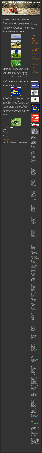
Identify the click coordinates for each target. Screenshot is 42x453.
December (33, 33)
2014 (32, 32)
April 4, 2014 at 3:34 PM (7, 139)
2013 (32, 77)
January (33, 76)
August (33, 36)
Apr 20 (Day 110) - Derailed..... (34, 50)
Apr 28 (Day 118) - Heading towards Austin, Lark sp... (35, 41)
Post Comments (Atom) (7, 154)
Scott (4, 139)
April (32, 39)
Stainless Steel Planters (6, 132)
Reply (4, 137)
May (32, 38)
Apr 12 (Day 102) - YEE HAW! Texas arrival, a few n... (35, 59)
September (33, 35)
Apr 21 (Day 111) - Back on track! (35, 49)
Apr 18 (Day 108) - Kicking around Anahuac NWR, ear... (35, 52)
